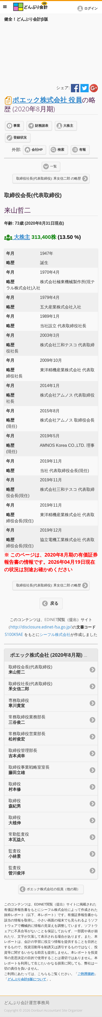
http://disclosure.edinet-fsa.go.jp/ (40, 627)
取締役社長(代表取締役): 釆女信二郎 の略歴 (48, 178)
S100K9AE (14, 634)
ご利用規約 (86, 974)
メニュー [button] (4, 6)
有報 (82, 150)
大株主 (68, 126)
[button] (88, 8)
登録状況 (20, 137)
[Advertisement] (51, 52)
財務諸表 (41, 126)
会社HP (37, 150)
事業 (16, 126)
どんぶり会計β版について (26, 979)
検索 (61, 150)
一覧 (53, 166)
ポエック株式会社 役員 (47, 99)
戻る (54, 603)
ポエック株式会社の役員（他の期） (53, 889)
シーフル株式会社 (55, 634)
